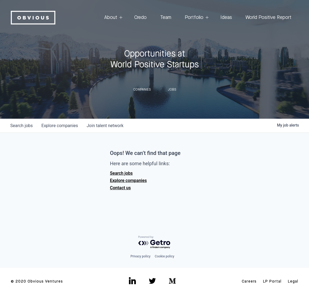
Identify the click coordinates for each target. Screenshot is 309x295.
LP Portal (272, 281)
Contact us (120, 187)
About (112, 18)
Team (165, 17)
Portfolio (196, 18)
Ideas (226, 17)
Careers (249, 281)
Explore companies (128, 180)
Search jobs (121, 173)
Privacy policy (140, 256)
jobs (21, 125)
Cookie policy (164, 256)
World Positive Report (268, 17)
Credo (140, 17)
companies (59, 125)
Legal (293, 281)
